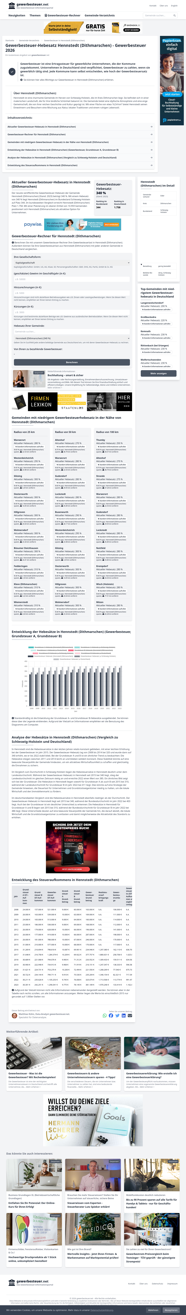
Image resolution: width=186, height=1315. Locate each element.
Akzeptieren (171, 1310)
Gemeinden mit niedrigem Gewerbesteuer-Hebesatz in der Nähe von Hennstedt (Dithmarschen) (58, 142)
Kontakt (152, 5)
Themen (35, 15)
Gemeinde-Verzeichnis (100, 15)
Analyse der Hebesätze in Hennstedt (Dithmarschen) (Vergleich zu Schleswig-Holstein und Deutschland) (62, 157)
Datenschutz (157, 1283)
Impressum (172, 1283)
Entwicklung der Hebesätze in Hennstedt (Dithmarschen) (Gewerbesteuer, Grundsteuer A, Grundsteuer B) (63, 149)
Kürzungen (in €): (24, 306)
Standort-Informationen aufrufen (30, 447)
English (174, 5)
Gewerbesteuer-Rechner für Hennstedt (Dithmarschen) (37, 134)
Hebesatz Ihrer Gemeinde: (29, 325)
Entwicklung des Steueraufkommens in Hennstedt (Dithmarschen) (42, 165)
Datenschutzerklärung (101, 1310)
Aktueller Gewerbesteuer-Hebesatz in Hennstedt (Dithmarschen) (42, 126)
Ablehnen (153, 1310)
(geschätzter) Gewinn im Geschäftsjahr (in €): (40, 273)
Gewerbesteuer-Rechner (62, 15)
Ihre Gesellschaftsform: (27, 257)
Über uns (164, 5)
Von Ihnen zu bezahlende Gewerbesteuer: (38, 349)
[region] (159, 239)
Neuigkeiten (17, 15)
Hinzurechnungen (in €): (28, 287)
